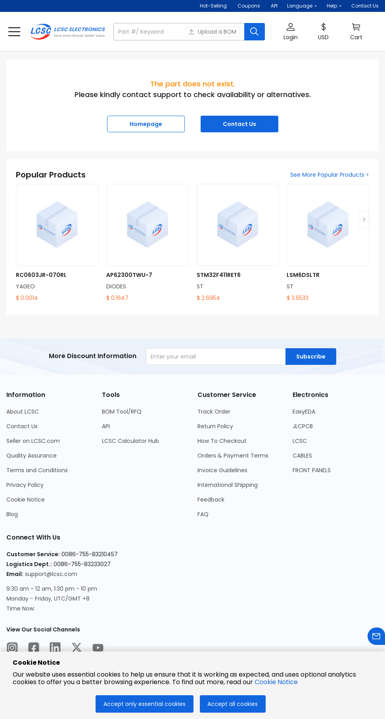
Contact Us (365, 5)
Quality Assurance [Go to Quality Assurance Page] (31, 456)
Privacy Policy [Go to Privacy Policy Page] (25, 485)
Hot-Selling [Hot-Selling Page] (214, 5)
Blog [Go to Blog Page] (12, 514)
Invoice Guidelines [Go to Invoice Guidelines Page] (222, 470)
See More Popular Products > (329, 175)
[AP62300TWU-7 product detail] (147, 243)
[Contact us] (376, 637)
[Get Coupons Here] (249, 6)
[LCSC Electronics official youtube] (98, 649)
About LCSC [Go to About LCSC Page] (22, 412)
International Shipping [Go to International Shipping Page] (227, 485)
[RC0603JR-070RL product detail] (57, 243)
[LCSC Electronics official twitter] (76, 649)
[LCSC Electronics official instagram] (12, 649)
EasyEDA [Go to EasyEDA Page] (304, 412)
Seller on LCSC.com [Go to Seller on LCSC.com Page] (33, 441)
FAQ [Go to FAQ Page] (203, 514)
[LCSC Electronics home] (67, 32)
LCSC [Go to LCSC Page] (300, 441)
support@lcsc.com (51, 574)
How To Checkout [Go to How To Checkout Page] (222, 441)
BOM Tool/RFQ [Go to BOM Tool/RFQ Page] (122, 412)
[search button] (254, 31)
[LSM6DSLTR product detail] (328, 243)
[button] (302, 6)
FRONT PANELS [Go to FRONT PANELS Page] (312, 470)
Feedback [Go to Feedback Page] (210, 499)
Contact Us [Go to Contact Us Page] (22, 426)
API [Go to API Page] (106, 426)
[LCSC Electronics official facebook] (34, 649)
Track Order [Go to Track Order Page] (213, 412)
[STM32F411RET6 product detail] (238, 243)
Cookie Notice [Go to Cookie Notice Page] (25, 499)
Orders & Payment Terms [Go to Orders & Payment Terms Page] (232, 456)
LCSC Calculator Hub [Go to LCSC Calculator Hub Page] (130, 441)
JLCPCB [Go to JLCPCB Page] (303, 426)
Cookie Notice (276, 682)
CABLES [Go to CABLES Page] (302, 456)
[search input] (179, 31)
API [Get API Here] (274, 5)
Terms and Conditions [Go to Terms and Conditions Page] (37, 470)
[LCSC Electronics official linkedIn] (55, 649)
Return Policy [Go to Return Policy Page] (215, 426)
